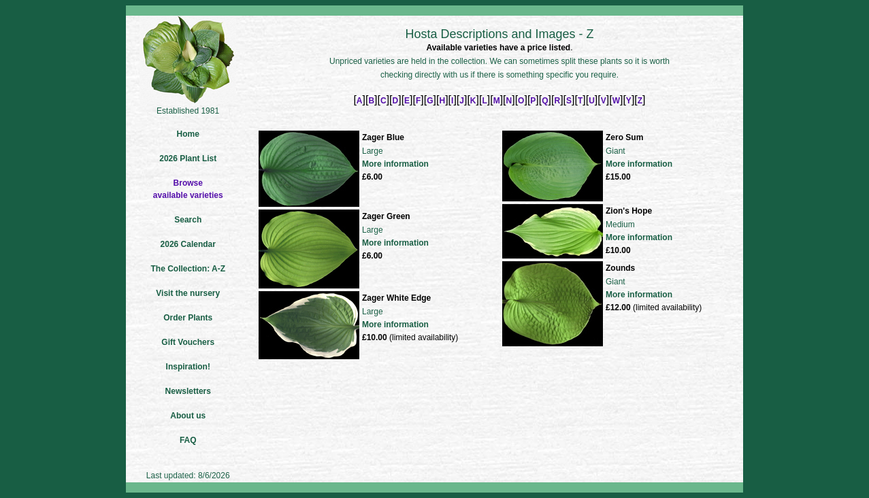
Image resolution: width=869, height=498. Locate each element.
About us (188, 415)
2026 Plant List (187, 158)
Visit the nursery (188, 293)
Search (187, 220)
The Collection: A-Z (187, 268)
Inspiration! (188, 366)
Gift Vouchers (187, 342)
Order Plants (187, 317)
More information (395, 164)
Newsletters (188, 391)
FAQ (188, 440)
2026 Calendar (188, 244)
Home (188, 134)
